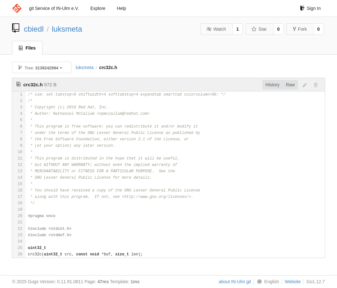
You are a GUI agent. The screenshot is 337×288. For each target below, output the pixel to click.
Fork (300, 29)
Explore (97, 8)
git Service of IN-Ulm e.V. (54, 8)
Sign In (310, 8)
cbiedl (34, 29)
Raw (290, 84)
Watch (216, 29)
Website (293, 281)
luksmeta (67, 29)
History (273, 84)
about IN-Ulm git (235, 281)
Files (27, 48)
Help (121, 8)
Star (259, 29)
